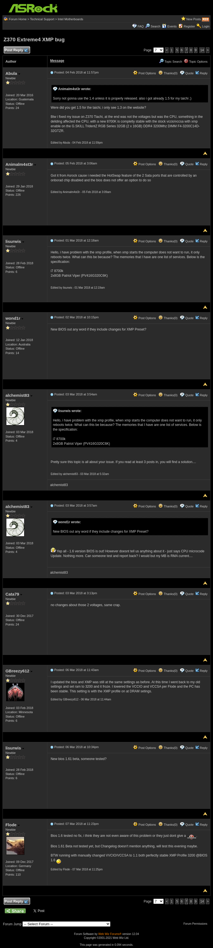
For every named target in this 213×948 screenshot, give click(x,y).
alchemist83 (19, 395)
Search (155, 26)
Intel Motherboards (70, 19)
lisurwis (15, 241)
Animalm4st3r (21, 164)
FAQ (141, 26)
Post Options (144, 73)
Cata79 (14, 594)
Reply (203, 73)
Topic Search (170, 61)
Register (189, 26)
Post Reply (16, 50)
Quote (189, 73)
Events (169, 26)
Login (205, 26)
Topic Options (196, 61)
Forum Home (18, 19)
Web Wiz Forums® (109, 934)
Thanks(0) (167, 73)
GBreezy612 (19, 671)
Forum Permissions (196, 923)
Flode (13, 824)
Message (57, 61)
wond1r (15, 318)
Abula (13, 73)
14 (202, 50)
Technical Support (42, 19)
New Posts (193, 19)
